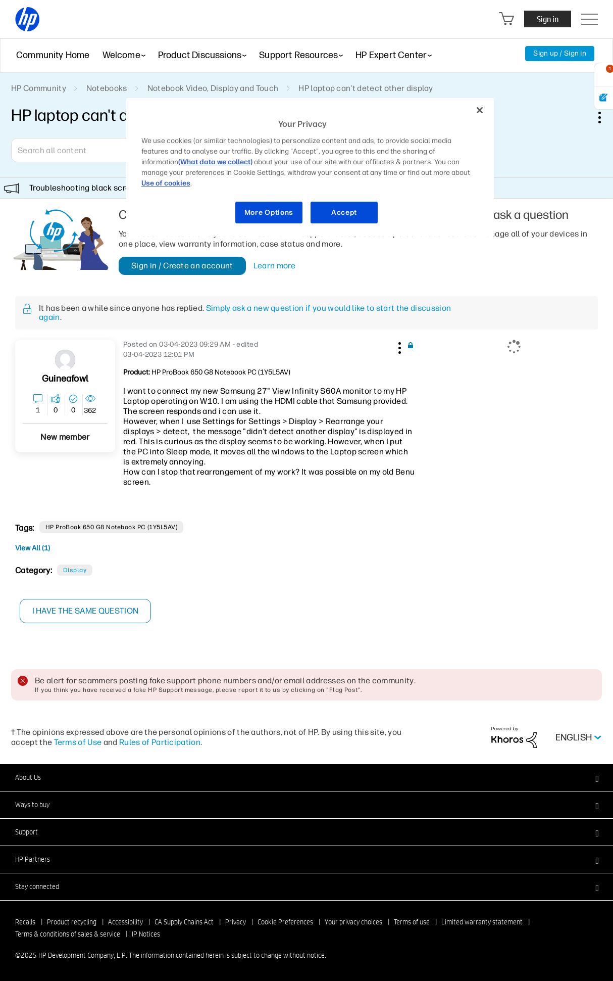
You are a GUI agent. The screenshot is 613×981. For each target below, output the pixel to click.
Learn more (274, 265)
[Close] (480, 110)
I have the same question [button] (85, 611)
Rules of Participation (159, 742)
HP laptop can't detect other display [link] (365, 88)
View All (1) (32, 548)
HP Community (38, 88)
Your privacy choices (353, 921)
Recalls (25, 921)
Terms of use (412, 921)
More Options (268, 212)
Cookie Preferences (285, 921)
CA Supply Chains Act (184, 921)
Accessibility (125, 921)
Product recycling (71, 921)
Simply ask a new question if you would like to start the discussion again (245, 312)
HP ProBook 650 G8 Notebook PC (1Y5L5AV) (111, 527)
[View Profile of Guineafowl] (65, 379)
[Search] (84, 150)
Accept (344, 212)
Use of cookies (165, 183)
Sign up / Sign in (559, 53)
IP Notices (146, 934)
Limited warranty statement (482, 921)
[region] (310, 167)
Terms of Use (78, 742)
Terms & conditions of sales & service (67, 934)
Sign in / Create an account (182, 265)
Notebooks (106, 88)
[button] (399, 346)
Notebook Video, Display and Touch (213, 88)
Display (74, 570)
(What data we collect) (215, 162)
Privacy (235, 921)
